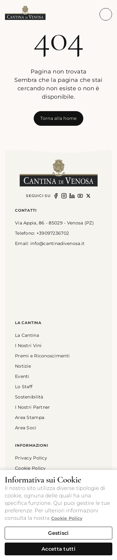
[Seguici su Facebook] (56, 196)
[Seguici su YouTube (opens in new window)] (80, 196)
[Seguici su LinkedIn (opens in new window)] (72, 196)
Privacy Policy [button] (31, 458)
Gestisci (58, 533)
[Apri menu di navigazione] (106, 14)
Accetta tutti (58, 549)
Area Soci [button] (26, 428)
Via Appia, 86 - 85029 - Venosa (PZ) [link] (54, 223)
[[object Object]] (58, 118)
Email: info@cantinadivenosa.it (50, 243)
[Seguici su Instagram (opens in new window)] (64, 196)
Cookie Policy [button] (30, 468)
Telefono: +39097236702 (42, 233)
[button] (25, 13)
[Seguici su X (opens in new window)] (88, 196)
